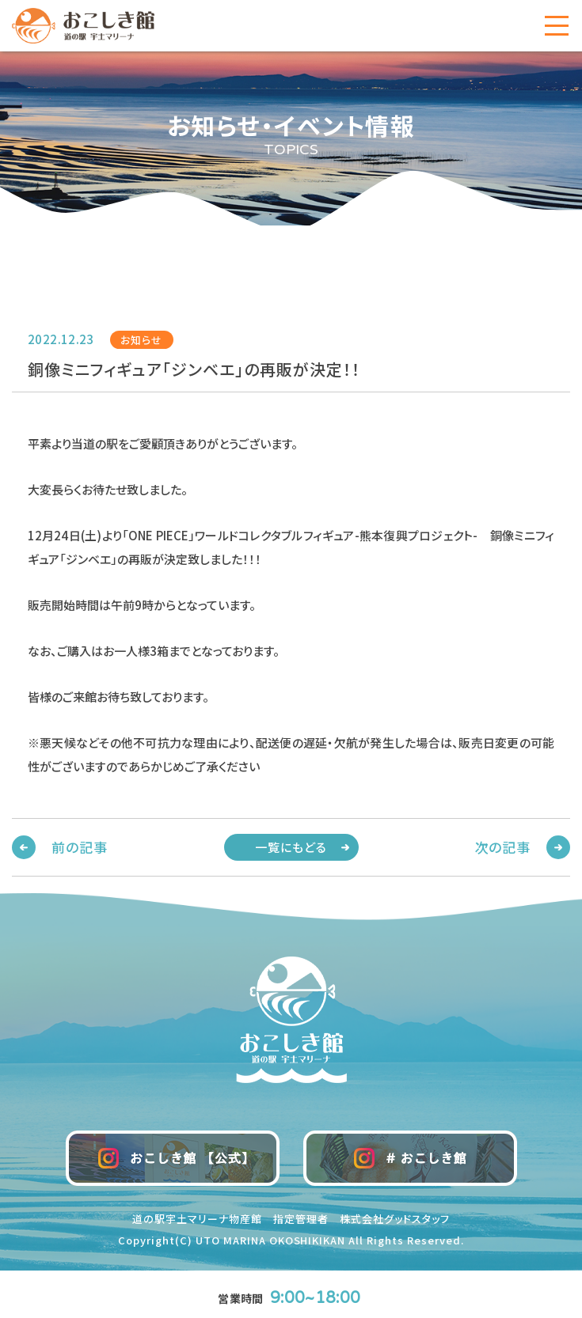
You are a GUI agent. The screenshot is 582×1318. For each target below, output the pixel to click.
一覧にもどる (291, 847)
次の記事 (503, 847)
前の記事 (79, 847)
